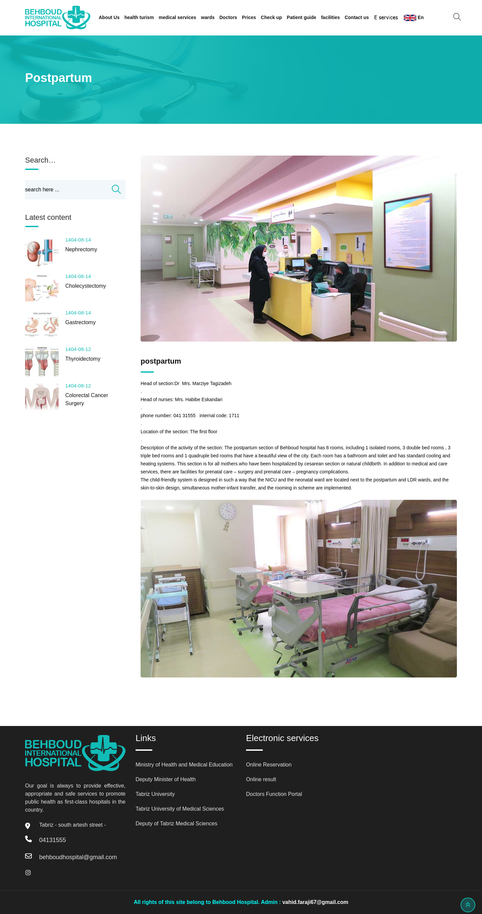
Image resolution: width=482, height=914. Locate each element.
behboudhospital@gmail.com (78, 857)
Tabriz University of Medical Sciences (180, 809)
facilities (330, 17)
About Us (109, 17)
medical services (177, 17)
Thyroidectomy (82, 359)
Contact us (357, 17)
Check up (271, 17)
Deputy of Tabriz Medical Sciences (176, 823)
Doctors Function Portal (274, 794)
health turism (139, 17)
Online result (261, 779)
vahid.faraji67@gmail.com (315, 902)
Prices (249, 17)
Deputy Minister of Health (166, 779)
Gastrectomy (80, 322)
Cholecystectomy (85, 286)
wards (208, 17)
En (414, 18)
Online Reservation (269, 764)
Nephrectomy (81, 249)
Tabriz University (155, 794)
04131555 (52, 840)
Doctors (228, 17)
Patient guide (301, 17)
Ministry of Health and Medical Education (184, 764)
